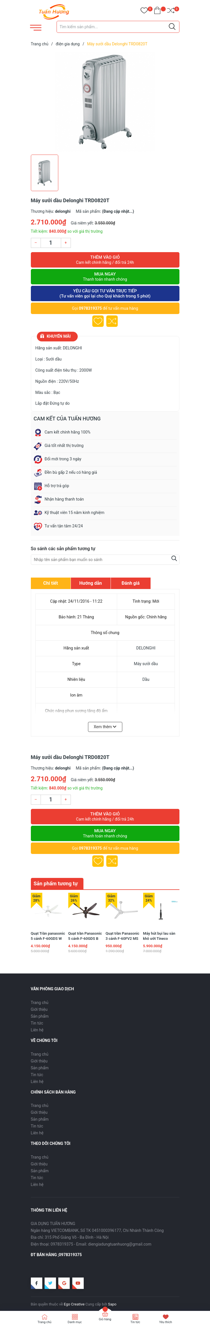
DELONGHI (145, 648)
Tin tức (37, 1021)
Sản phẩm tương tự (56, 883)
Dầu (145, 679)
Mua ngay (105, 277)
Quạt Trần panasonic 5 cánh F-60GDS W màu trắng (48, 937)
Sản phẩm (40, 1014)
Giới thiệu (39, 1007)
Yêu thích (165, 1322)
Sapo (112, 1302)
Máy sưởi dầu (146, 663)
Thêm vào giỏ (105, 260)
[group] (105, 102)
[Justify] (172, 27)
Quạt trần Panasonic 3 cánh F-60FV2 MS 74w (122, 937)
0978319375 (90, 308)
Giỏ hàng (105, 1319)
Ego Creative (74, 1302)
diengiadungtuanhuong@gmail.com (119, 1242)
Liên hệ (37, 1028)
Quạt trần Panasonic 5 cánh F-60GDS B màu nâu (85, 937)
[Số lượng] (51, 243)
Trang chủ (40, 1001)
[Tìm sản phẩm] (118, 27)
